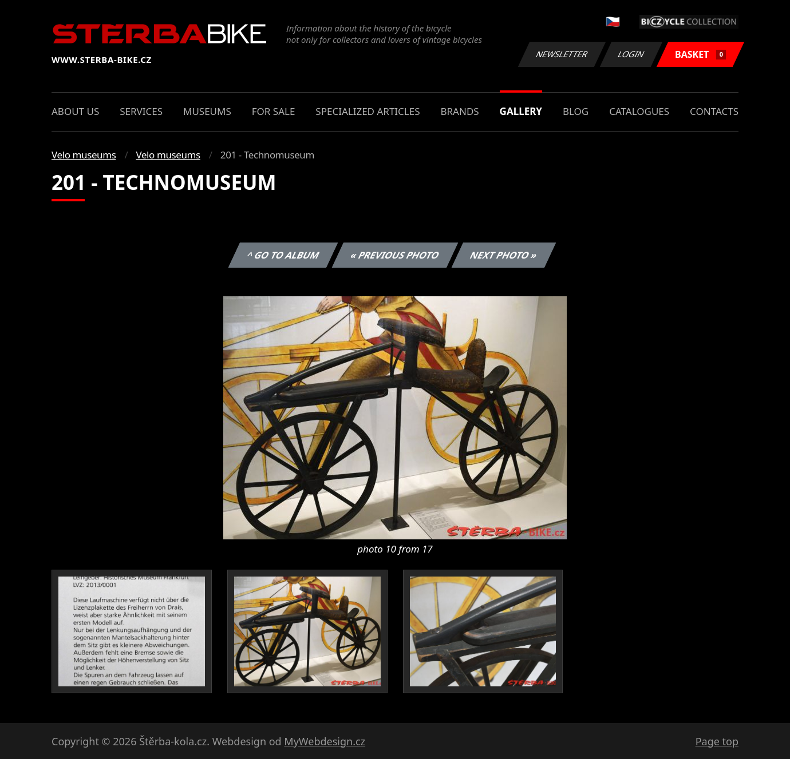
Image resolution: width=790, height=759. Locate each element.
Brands (459, 111)
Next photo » (504, 255)
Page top (717, 741)
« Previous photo (395, 255)
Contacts (714, 111)
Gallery (521, 111)
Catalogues (639, 111)
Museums (207, 111)
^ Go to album (283, 255)
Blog (575, 111)
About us (75, 111)
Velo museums (84, 154)
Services (141, 111)
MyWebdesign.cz (324, 741)
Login (631, 54)
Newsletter (562, 54)
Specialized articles (367, 111)
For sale (273, 111)
